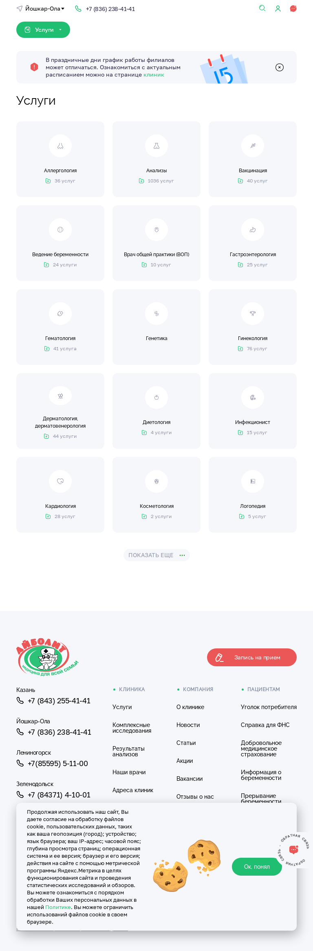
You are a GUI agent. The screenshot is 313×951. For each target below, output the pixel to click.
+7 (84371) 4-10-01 (53, 794)
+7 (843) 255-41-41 (53, 700)
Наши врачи (128, 772)
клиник (153, 74)
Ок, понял (257, 866)
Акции (184, 761)
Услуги (122, 707)
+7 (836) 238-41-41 (53, 732)
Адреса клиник (132, 790)
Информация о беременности (261, 775)
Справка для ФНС (265, 725)
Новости (188, 725)
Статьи (186, 743)
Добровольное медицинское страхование (261, 748)
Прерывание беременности (261, 798)
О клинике (190, 707)
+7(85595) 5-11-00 (52, 763)
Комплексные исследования (131, 728)
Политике (58, 907)
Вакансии (189, 779)
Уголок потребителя (269, 707)
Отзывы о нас (195, 796)
